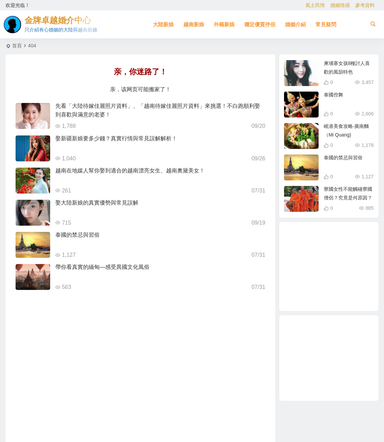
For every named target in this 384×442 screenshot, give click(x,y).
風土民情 (315, 5)
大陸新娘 (163, 24)
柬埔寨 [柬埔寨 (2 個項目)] (317, 282)
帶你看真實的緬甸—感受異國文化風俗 (102, 267)
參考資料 (365, 5)
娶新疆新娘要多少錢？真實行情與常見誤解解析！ (116, 138)
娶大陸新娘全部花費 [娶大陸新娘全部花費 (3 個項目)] (343, 242)
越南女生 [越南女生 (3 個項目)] (353, 276)
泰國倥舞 (333, 94)
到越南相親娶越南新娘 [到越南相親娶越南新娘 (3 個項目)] (307, 268)
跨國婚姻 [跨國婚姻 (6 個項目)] (321, 253)
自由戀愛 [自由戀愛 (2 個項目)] (322, 238)
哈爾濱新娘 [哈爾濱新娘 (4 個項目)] (330, 267)
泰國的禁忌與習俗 (77, 235)
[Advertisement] (329, 358)
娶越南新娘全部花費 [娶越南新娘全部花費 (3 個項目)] (310, 288)
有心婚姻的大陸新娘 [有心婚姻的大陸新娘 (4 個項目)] (338, 285)
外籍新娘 (224, 24)
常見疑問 (326, 24)
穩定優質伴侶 (259, 24)
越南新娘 (193, 24)
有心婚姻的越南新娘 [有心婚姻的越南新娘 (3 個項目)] (309, 249)
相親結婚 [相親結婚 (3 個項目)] (345, 292)
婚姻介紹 (295, 24)
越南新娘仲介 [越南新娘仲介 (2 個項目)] (345, 249)
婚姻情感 (340, 5)
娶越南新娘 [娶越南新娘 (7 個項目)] (326, 296)
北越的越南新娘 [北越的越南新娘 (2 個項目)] (347, 259)
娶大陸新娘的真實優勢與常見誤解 (96, 203)
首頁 (17, 45)
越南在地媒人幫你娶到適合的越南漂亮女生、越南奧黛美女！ (130, 170)
